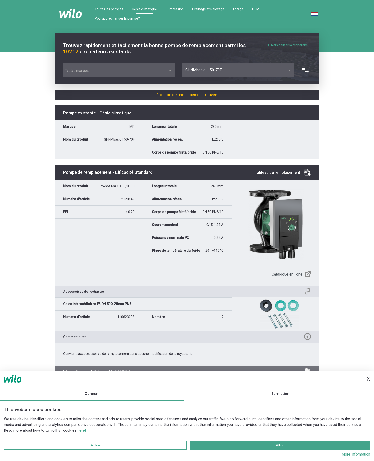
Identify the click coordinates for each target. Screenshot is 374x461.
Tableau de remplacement (277, 172)
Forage (238, 9)
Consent (92, 393)
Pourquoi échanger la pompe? (117, 18)
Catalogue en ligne (287, 274)
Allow (280, 445)
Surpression (175, 9)
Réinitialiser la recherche (288, 45)
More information (356, 454)
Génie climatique (144, 9)
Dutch (314, 14)
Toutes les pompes (109, 9)
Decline (95, 445)
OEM (255, 9)
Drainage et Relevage (208, 9)
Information (279, 393)
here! (82, 430)
